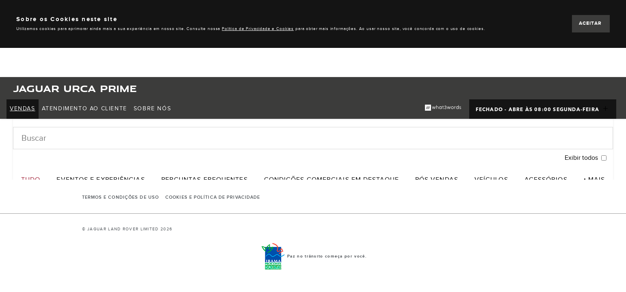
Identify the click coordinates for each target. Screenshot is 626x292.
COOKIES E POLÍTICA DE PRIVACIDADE (212, 197)
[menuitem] (22, 109)
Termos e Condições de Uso (120, 197)
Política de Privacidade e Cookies (258, 28)
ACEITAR (590, 23)
